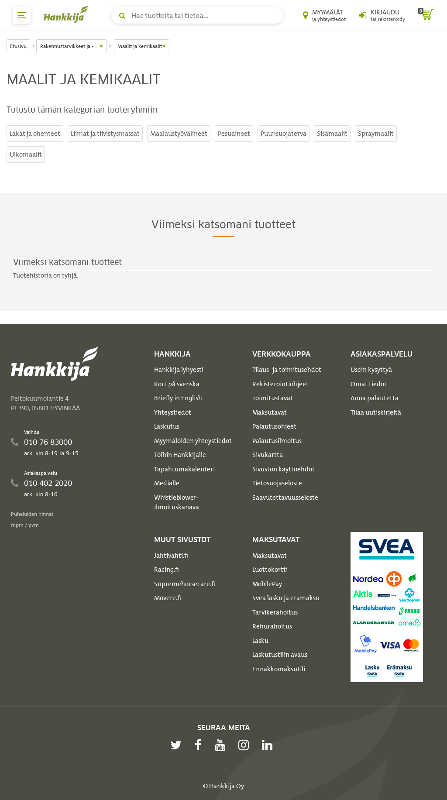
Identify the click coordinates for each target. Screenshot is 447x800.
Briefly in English (178, 398)
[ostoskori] (426, 15)
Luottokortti (270, 569)
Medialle (166, 483)
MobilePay (267, 584)
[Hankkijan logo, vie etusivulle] (68, 14)
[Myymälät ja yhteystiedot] (324, 15)
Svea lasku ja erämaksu (286, 598)
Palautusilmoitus (277, 440)
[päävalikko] (22, 15)
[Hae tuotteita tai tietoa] (197, 15)
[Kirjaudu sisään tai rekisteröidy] (382, 15)
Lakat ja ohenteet (35, 133)
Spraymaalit (376, 133)
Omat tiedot (369, 384)
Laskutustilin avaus (279, 654)
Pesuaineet (234, 133)
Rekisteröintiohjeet (280, 384)
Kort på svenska (176, 384)
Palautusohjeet (274, 426)
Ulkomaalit (26, 154)
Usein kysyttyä (371, 369)
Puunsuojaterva (283, 133)
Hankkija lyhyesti (178, 369)
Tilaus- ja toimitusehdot (286, 369)
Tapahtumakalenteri (184, 469)
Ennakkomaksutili (278, 669)
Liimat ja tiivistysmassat (105, 133)
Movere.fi (167, 598)
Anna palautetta (375, 398)
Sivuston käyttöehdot (283, 469)
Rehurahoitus (272, 626)
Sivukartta (267, 454)
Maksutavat (269, 412)
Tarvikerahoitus (275, 612)
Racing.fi (166, 569)
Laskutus (166, 426)
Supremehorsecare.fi (184, 584)
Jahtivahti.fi (171, 555)
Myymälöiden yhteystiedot (193, 440)
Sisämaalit (332, 133)
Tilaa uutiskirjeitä (376, 412)
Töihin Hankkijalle (180, 454)
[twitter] (178, 745)
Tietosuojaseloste (277, 483)
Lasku (260, 640)
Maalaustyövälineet (178, 133)
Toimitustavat (272, 398)
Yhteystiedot (172, 412)
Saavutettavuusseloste (285, 497)
